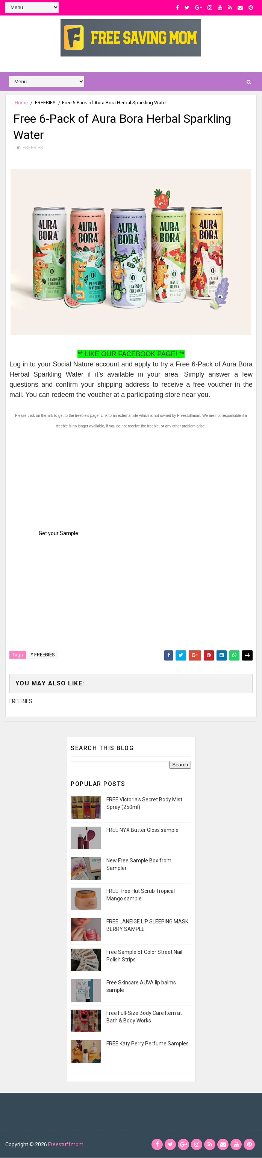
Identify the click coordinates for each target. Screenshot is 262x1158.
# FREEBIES (42, 655)
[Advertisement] (65, 479)
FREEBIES (45, 102)
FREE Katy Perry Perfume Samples (147, 1044)
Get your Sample (58, 534)
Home (21, 102)
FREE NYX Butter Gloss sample (142, 830)
